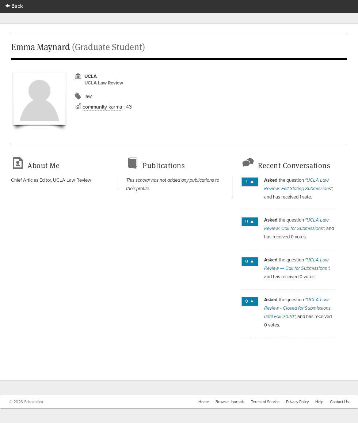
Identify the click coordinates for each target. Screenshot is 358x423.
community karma (102, 106)
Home (203, 402)
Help (319, 402)
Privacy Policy (297, 402)
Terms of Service (265, 402)
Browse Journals (230, 402)
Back (14, 6)
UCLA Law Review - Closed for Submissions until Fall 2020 (297, 308)
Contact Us (339, 402)
